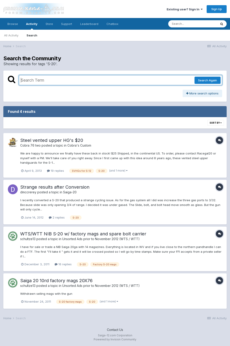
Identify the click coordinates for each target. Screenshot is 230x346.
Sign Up (216, 9)
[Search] (192, 23)
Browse (12, 24)
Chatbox (112, 24)
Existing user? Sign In (185, 9)
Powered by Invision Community (115, 339)
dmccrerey (28, 192)
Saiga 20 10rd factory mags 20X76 (56, 280)
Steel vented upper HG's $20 (51, 140)
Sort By (216, 122)
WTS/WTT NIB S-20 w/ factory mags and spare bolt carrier (83, 234)
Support (66, 24)
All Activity (11, 35)
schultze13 (27, 239)
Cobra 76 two (30, 145)
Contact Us (115, 330)
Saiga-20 (70, 192)
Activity (32, 26)
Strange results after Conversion (54, 187)
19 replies (55, 170)
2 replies (57, 217)
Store (49, 24)
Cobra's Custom (79, 145)
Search (32, 35)
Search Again (207, 80)
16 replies (63, 264)
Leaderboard (89, 24)
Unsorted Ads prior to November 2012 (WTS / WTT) (101, 239)
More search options (202, 93)
